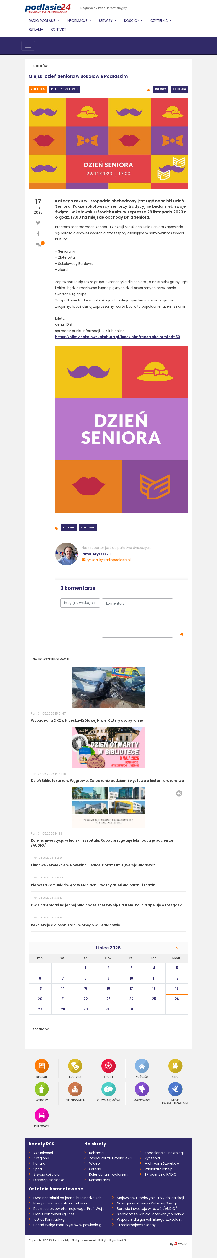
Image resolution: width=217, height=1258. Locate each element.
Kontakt (58, 29)
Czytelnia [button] (159, 20)
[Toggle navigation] (28, 46)
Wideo (94, 1163)
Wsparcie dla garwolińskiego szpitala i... (149, 1219)
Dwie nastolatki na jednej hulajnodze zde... (68, 1197)
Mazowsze (142, 1092)
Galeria (95, 1169)
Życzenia (152, 1158)
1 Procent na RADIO (161, 1174)
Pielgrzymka (75, 1092)
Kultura (38, 89)
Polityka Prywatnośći (112, 1240)
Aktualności (43, 1152)
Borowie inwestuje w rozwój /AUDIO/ (147, 1208)
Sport (108, 1068)
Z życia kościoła (46, 1174)
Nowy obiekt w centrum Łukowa (60, 1203)
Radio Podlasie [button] (42, 20)
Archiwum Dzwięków (162, 1163)
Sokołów (179, 89)
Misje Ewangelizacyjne (175, 1093)
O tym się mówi (108, 1092)
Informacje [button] (77, 20)
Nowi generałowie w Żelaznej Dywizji (147, 1203)
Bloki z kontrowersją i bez (54, 1214)
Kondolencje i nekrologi (164, 1152)
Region (42, 1068)
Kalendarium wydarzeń (108, 1174)
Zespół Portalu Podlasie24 (110, 1158)
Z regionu (41, 1158)
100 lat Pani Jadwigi (49, 1219)
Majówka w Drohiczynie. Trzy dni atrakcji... (151, 1197)
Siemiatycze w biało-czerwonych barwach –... (152, 1214)
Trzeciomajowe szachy (136, 1224)
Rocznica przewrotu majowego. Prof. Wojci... (69, 1208)
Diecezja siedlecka (48, 1180)
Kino (175, 1068)
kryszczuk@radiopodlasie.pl (106, 559)
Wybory (42, 1092)
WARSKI (183, 1244)
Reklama (36, 29)
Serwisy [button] (106, 20)
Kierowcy (41, 1118)
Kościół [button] (132, 20)
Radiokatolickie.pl (159, 1169)
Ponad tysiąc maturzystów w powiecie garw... (69, 1224)
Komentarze (99, 1180)
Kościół (142, 1068)
